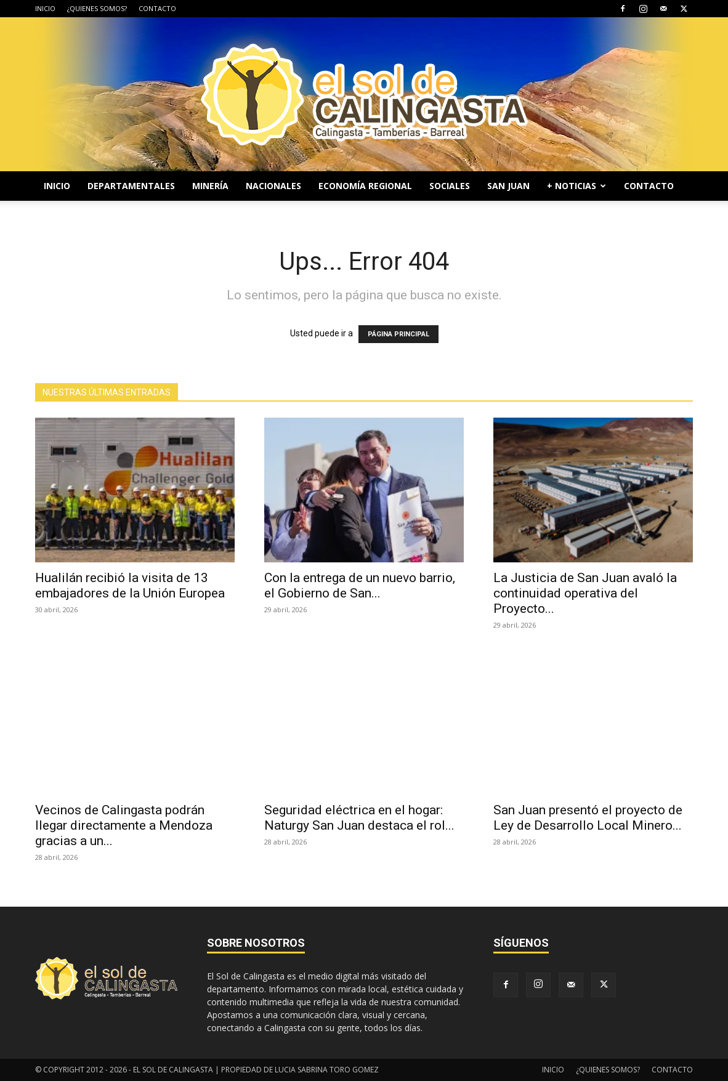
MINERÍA (210, 186)
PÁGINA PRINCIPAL (398, 334)
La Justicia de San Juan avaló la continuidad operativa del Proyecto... (585, 593)
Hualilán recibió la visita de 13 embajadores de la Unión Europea (130, 585)
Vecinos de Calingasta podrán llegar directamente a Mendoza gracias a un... (123, 825)
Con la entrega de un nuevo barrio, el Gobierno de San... (359, 585)
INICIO (45, 8)
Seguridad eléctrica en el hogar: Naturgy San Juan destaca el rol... (359, 818)
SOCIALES (449, 186)
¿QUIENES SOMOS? (97, 8)
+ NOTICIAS (576, 186)
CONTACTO (157, 8)
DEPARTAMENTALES (131, 186)
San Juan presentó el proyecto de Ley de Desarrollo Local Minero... (587, 818)
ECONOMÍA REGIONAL (365, 186)
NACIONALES (273, 186)
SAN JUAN (508, 186)
